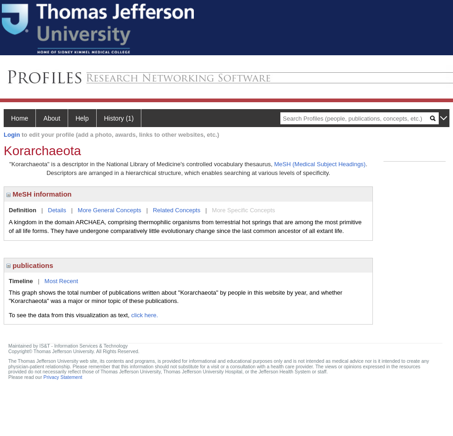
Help (82, 118)
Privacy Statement (62, 377)
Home (19, 118)
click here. (144, 315)
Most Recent (61, 281)
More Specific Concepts (243, 210)
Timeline (21, 281)
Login (12, 134)
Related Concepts (176, 210)
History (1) (119, 118)
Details (57, 210)
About (51, 118)
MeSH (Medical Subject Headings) (320, 164)
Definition (22, 210)
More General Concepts (109, 210)
